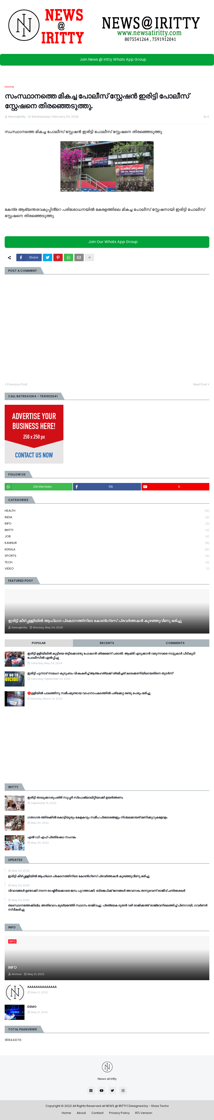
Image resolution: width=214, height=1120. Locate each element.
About (81, 1113)
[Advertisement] (107, 745)
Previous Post (17, 384)
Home (9, 87)
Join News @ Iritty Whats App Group (108, 59)
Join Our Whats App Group (108, 242)
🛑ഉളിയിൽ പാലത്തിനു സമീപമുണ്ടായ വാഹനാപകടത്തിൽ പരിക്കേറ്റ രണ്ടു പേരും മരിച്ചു (88, 693)
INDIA (107, 517)
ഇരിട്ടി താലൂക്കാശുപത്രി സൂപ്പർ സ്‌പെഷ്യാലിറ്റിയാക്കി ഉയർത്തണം (75, 798)
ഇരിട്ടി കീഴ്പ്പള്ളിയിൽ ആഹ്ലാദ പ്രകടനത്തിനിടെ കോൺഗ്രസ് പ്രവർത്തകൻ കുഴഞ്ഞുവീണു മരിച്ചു (95, 620)
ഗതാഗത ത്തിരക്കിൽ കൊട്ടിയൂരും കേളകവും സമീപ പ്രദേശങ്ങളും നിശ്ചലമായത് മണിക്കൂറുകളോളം (97, 817)
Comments (175, 643)
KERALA (107, 549)
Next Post (200, 384)
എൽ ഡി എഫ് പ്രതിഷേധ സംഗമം (51, 837)
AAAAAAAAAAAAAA (42, 987)
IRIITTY (107, 530)
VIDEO (107, 568)
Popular (39, 643)
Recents (107, 643)
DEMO (32, 1007)
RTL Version (143, 1113)
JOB (107, 536)
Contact (97, 1113)
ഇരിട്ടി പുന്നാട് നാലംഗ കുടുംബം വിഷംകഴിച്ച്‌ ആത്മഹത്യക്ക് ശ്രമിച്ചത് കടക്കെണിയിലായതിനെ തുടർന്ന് (100, 673)
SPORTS (107, 555)
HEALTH (107, 510)
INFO (107, 523)
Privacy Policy (119, 1113)
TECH (107, 562)
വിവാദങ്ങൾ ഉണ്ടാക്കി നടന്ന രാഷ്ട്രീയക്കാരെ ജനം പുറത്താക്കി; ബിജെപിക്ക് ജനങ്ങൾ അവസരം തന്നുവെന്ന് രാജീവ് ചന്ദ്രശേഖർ (96, 891)
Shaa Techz (160, 1106)
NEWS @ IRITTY (116, 1106)
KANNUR (107, 543)
